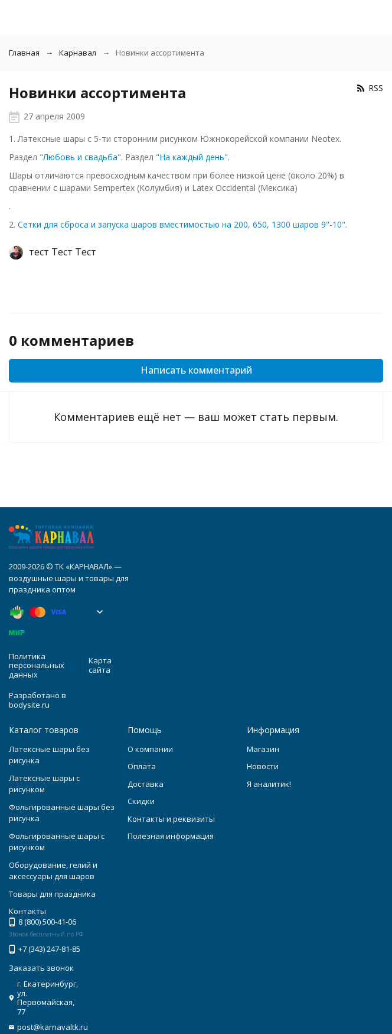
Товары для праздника (52, 894)
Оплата (142, 766)
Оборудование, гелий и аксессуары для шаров (53, 871)
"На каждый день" (192, 157)
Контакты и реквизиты (171, 818)
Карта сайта (100, 665)
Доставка (146, 784)
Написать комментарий (196, 370)
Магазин (263, 749)
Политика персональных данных (36, 665)
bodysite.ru (29, 704)
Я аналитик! (269, 784)
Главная (24, 52)
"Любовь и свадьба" (80, 157)
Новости (263, 766)
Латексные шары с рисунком (44, 784)
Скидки (141, 801)
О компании (150, 749)
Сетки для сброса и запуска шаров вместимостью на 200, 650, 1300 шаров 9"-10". (182, 224)
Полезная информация (171, 836)
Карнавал (77, 52)
